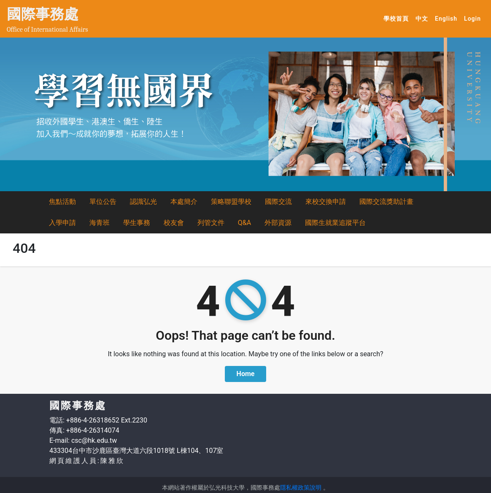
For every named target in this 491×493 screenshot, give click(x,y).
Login (472, 18)
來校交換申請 (325, 202)
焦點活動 (62, 202)
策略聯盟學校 (231, 202)
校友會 (174, 223)
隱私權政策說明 (300, 487)
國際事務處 (42, 13)
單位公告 (102, 202)
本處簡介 (183, 202)
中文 (423, 18)
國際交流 (278, 202)
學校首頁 (397, 18)
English (448, 18)
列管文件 (210, 223)
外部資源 (277, 223)
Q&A (244, 223)
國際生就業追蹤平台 (335, 223)
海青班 (99, 223)
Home (246, 374)
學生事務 (136, 223)
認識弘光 (143, 202)
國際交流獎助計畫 (386, 202)
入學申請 (62, 223)
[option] (245, 114)
